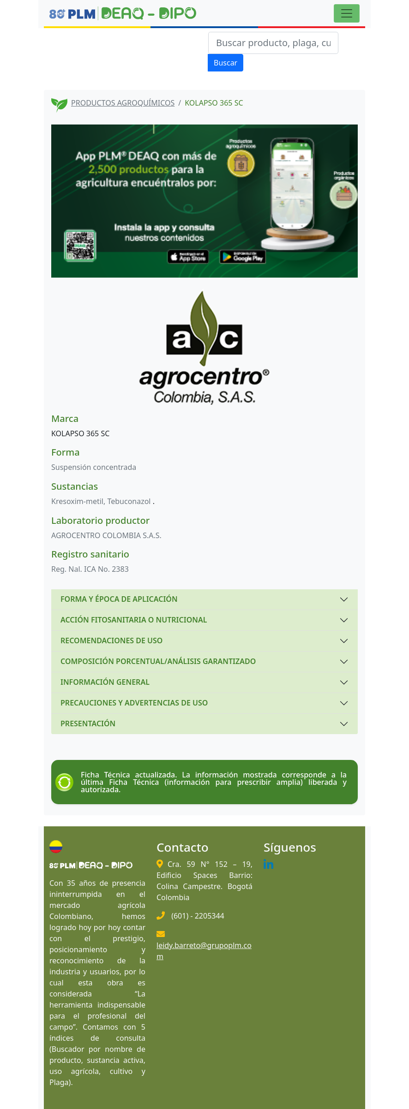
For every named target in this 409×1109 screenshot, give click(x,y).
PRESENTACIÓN (87, 723)
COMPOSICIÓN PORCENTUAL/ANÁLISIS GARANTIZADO (158, 661)
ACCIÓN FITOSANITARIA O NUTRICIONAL (133, 620)
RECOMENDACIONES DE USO (111, 640)
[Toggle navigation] (347, 13)
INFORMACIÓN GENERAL (105, 682)
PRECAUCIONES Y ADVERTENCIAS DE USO (134, 703)
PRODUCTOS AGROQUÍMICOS (122, 103)
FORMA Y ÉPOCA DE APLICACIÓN (119, 599)
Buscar (225, 63)
